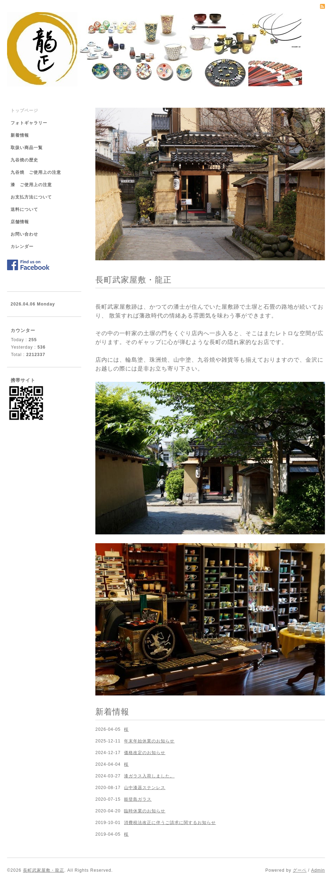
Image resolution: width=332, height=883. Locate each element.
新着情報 (20, 135)
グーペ (300, 870)
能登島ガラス (138, 799)
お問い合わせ (24, 234)
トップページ (24, 110)
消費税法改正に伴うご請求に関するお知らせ (170, 822)
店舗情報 (20, 221)
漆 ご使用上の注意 (31, 184)
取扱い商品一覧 (27, 147)
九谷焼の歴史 (24, 160)
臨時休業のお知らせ (144, 810)
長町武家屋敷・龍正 (43, 870)
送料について (24, 209)
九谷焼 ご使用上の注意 (36, 172)
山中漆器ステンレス (144, 787)
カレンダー (22, 246)
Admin (318, 870)
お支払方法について (31, 197)
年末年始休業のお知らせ (149, 741)
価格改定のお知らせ (144, 752)
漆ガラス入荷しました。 (149, 776)
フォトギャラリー (29, 122)
